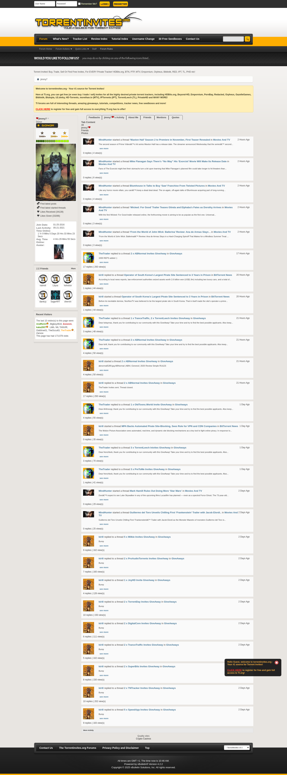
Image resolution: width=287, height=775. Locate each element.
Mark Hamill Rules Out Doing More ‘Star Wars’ (156, 490)
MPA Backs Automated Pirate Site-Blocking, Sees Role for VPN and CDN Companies (169, 426)
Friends (147, 117)
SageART (55, 301)
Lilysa (55, 285)
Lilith (52, 327)
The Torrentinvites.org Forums (77, 747)
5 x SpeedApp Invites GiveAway (142, 709)
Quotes (175, 117)
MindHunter (105, 139)
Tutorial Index (119, 38)
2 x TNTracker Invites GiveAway (142, 688)
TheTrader (104, 253)
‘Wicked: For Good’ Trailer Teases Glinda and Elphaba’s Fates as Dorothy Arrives (175, 207)
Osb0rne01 (41, 330)
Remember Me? (87, 4)
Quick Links (81, 49)
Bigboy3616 (56, 324)
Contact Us (192, 38)
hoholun (68, 285)
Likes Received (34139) (50, 212)
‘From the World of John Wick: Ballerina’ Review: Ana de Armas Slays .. (170, 232)
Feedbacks (94, 117)
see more (104, 148)
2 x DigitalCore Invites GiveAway (142, 623)
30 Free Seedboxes (170, 38)
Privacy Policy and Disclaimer (120, 747)
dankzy (42, 301)
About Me (133, 117)
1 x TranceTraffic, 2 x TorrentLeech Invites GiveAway (160, 318)
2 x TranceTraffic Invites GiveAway (143, 644)
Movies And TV (221, 139)
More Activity (88, 730)
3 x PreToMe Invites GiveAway (148, 469)
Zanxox (39, 333)
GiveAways (175, 253)
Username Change (143, 38)
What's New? (61, 38)
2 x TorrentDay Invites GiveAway (142, 601)
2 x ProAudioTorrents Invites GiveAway (146, 558)
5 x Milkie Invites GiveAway (139, 536)
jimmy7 (86, 127)
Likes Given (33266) (48, 216)
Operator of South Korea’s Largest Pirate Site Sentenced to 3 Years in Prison (167, 275)
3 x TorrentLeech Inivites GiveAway (151, 447)
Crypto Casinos (143, 738)
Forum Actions (63, 49)
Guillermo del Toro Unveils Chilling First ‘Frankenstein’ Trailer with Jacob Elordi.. (175, 512)
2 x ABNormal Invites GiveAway (148, 253)
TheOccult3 (53, 330)
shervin (67, 301)
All (82, 125)
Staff (94, 49)
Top (147, 747)
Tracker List (80, 38)
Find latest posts (46, 204)
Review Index (99, 38)
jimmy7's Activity (114, 117)
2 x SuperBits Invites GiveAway (141, 666)
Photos (84, 133)
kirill (101, 275)
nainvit (43, 285)
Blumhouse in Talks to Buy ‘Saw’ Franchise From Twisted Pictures (167, 185)
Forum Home (45, 49)
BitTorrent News (223, 275)
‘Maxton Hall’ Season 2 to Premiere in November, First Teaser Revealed (170, 139)
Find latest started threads (51, 208)
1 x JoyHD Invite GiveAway (139, 580)
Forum (43, 38)
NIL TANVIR (61, 327)
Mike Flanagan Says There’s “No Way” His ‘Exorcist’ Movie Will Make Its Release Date (178, 161)
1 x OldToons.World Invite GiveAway (151, 404)
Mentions (161, 117)
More (73, 268)
